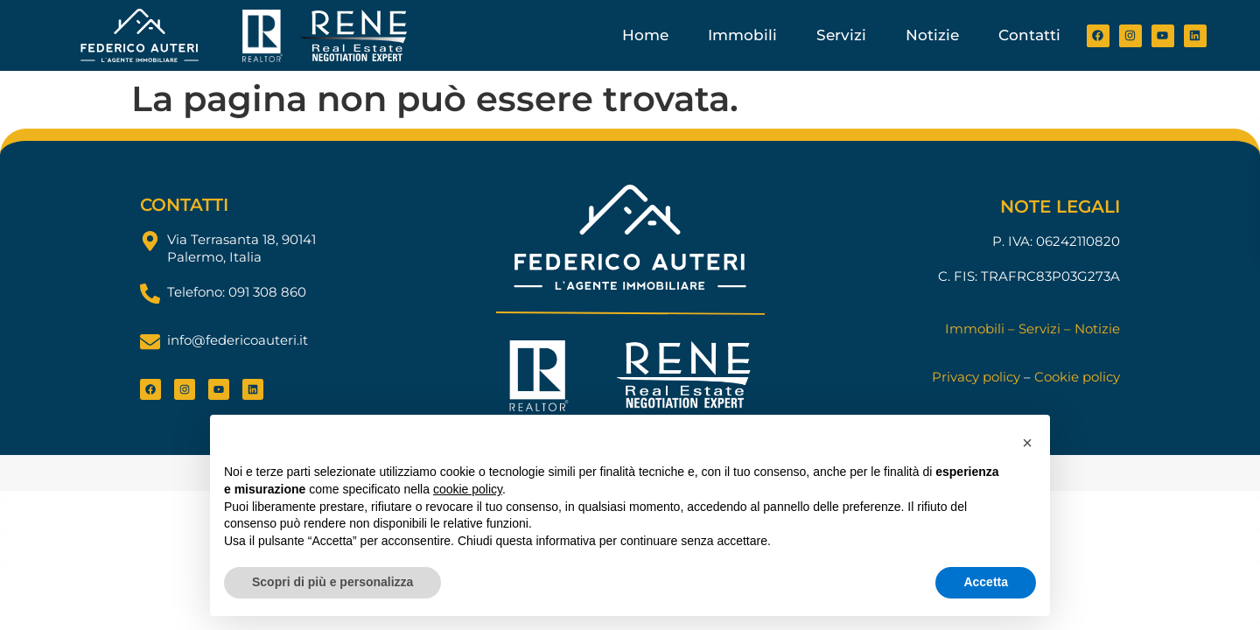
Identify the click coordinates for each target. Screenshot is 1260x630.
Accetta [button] (985, 582)
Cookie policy (1077, 376)
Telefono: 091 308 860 (236, 292)
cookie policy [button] (467, 489)
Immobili (742, 35)
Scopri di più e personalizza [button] (332, 582)
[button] (1027, 443)
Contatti (1029, 35)
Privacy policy (976, 376)
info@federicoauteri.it (237, 340)
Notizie (932, 35)
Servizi (841, 35)
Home (645, 35)
